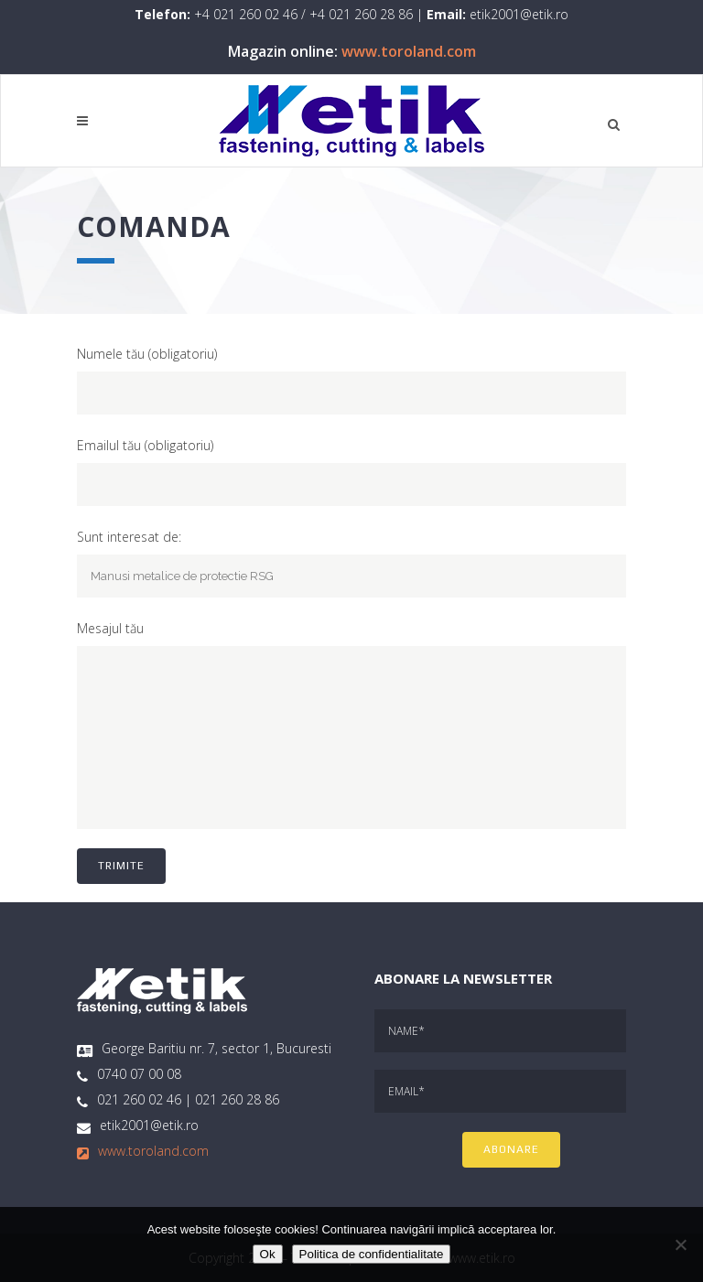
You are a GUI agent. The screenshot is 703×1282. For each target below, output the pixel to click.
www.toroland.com (408, 51)
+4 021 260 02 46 (245, 14)
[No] (680, 1244)
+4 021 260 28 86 (361, 14)
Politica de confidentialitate (371, 1254)
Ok (268, 1254)
